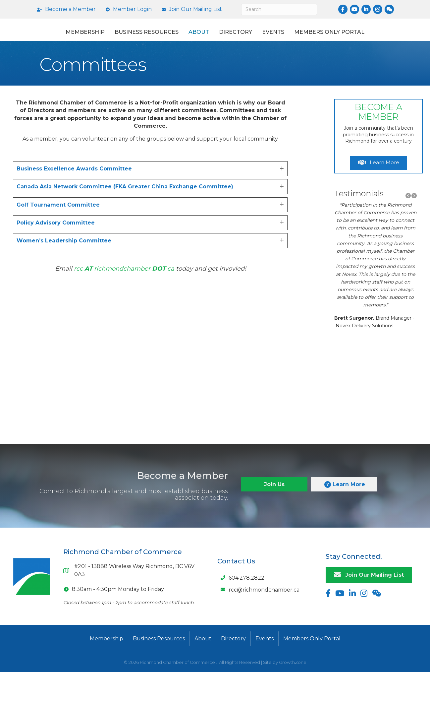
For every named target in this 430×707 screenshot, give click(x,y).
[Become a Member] (64, 9)
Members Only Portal (215, 62)
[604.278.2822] (240, 612)
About (191, 38)
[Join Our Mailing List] (190, 9)
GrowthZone (292, 697)
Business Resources (139, 38)
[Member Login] (127, 9)
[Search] (279, 9)
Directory (323, 38)
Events (361, 38)
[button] (408, 230)
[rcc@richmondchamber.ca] (258, 624)
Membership (77, 38)
